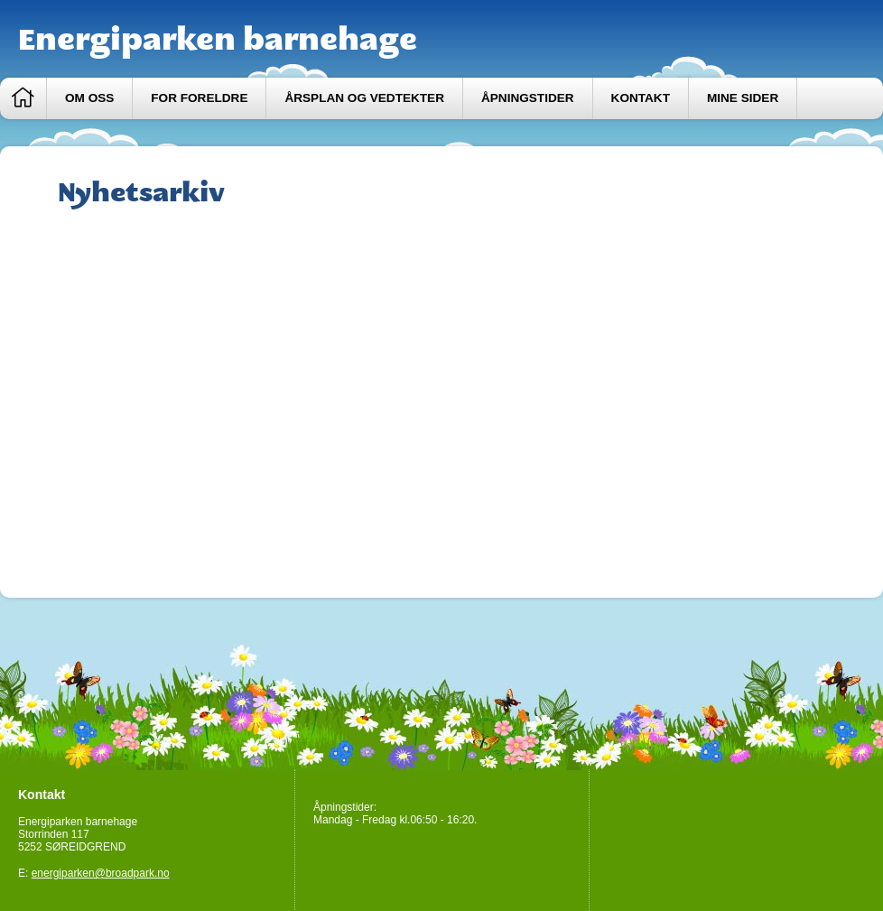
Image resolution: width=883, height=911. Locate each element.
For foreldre (199, 98)
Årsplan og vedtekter (364, 98)
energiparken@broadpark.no (101, 873)
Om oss (89, 98)
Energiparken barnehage (217, 39)
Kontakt (640, 98)
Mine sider (742, 98)
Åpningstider (527, 98)
